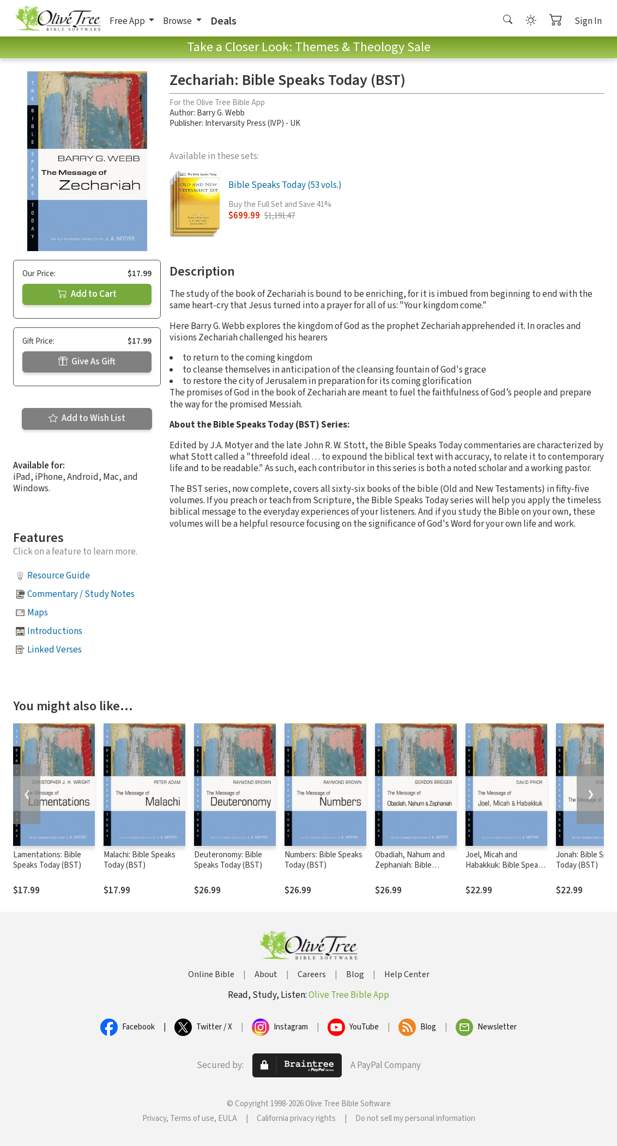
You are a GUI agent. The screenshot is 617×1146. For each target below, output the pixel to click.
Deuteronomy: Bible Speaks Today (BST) (228, 860)
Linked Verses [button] (54, 649)
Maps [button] (37, 612)
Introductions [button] (54, 631)
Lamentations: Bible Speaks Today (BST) (47, 860)
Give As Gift (87, 361)
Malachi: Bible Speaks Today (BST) (140, 860)
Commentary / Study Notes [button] (81, 594)
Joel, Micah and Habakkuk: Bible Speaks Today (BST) (505, 865)
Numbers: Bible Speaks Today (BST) (323, 860)
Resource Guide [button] (58, 575)
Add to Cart (87, 294)
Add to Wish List (87, 418)
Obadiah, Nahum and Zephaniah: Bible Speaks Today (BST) (410, 865)
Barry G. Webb (221, 113)
